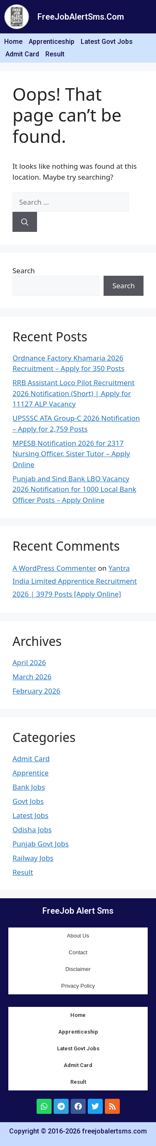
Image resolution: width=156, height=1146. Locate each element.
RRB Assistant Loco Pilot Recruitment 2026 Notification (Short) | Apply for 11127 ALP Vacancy (73, 393)
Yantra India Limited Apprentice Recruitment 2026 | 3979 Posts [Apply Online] (74, 580)
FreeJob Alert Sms (78, 911)
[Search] (24, 222)
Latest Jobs (30, 815)
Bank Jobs (28, 787)
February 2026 (36, 691)
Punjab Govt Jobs (40, 844)
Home (13, 42)
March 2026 (32, 676)
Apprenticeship (51, 42)
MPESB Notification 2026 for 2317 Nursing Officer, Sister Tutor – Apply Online (71, 453)
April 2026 (29, 662)
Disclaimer (78, 969)
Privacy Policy (78, 986)
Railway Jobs (32, 858)
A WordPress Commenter (54, 568)
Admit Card (22, 54)
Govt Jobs (28, 801)
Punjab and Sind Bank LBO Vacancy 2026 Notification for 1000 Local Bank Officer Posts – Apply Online (74, 489)
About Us (78, 936)
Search (23, 270)
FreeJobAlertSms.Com (80, 17)
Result (54, 54)
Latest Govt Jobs (107, 42)
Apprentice (30, 773)
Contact (78, 952)
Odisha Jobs (32, 829)
